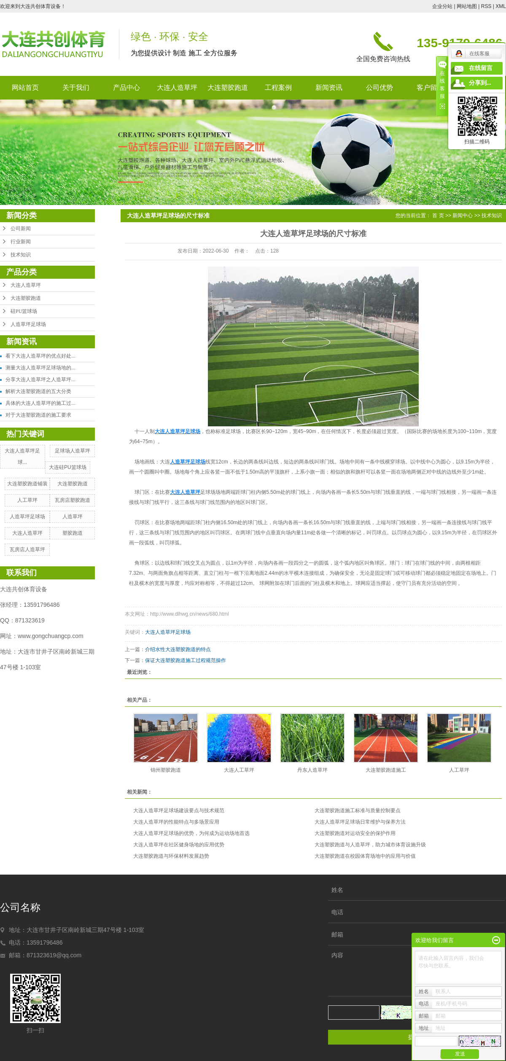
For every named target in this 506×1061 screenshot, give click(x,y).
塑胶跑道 (72, 533)
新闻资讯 (328, 87)
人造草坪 (72, 517)
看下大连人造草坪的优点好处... (40, 356)
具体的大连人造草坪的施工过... (40, 403)
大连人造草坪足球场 (168, 632)
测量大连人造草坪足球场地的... (40, 368)
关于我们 (75, 87)
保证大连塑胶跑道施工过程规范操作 (185, 660)
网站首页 (25, 87)
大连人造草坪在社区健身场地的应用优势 (178, 845)
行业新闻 (21, 242)
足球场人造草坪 (72, 451)
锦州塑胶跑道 (166, 770)
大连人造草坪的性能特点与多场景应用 (176, 822)
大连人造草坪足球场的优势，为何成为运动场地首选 (191, 833)
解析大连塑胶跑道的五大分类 (38, 391)
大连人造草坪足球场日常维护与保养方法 (360, 822)
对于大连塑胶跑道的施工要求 (38, 415)
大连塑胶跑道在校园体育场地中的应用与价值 (365, 856)
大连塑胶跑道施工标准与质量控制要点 (358, 810)
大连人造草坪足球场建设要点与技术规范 (178, 810)
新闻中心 (462, 215)
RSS (486, 6)
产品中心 (126, 87)
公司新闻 (21, 229)
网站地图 (467, 6)
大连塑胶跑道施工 (386, 770)
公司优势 (379, 87)
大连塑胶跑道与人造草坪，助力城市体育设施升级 (370, 845)
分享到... (480, 83)
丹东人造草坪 (312, 770)
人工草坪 (27, 500)
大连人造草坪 (177, 87)
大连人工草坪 (239, 770)
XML (500, 6)
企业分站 (442, 6)
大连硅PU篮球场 (67, 467)
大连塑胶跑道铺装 (27, 484)
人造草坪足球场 (28, 324)
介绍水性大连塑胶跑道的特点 (178, 649)
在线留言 (481, 68)
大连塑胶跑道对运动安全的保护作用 (355, 833)
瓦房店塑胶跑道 (72, 500)
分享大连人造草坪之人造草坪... (40, 379)
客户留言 (430, 87)
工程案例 (278, 87)
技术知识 (21, 255)
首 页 (438, 215)
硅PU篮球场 (24, 311)
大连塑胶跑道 (227, 87)
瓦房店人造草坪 (27, 549)
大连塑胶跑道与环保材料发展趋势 (171, 856)
